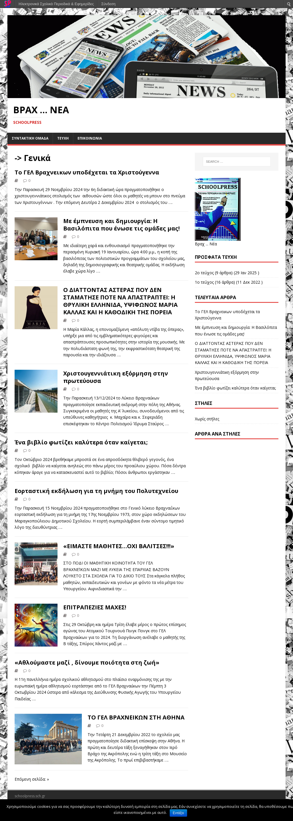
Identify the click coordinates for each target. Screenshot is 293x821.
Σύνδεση (108, 4)
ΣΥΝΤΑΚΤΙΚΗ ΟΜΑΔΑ (30, 138)
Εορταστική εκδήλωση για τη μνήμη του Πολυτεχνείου (96, 491)
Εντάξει (178, 813)
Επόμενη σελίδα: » (32, 779)
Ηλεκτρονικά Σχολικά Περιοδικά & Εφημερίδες (56, 4)
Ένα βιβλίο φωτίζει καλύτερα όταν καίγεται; (81, 442)
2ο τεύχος (204, 272)
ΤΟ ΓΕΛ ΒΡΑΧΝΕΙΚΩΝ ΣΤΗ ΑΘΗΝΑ (136, 717)
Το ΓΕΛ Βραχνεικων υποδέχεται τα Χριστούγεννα (87, 172)
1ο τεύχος (204, 282)
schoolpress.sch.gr (30, 796)
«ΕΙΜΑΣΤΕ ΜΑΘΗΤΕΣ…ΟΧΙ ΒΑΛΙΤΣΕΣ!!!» (118, 546)
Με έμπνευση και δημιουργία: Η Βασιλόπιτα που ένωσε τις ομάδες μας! (121, 224)
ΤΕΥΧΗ (63, 138)
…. (171, 202)
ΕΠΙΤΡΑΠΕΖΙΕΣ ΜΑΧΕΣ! (94, 607)
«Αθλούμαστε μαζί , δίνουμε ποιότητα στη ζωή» (87, 662)
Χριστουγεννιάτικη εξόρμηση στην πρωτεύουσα (115, 377)
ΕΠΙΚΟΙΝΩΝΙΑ (90, 138)
